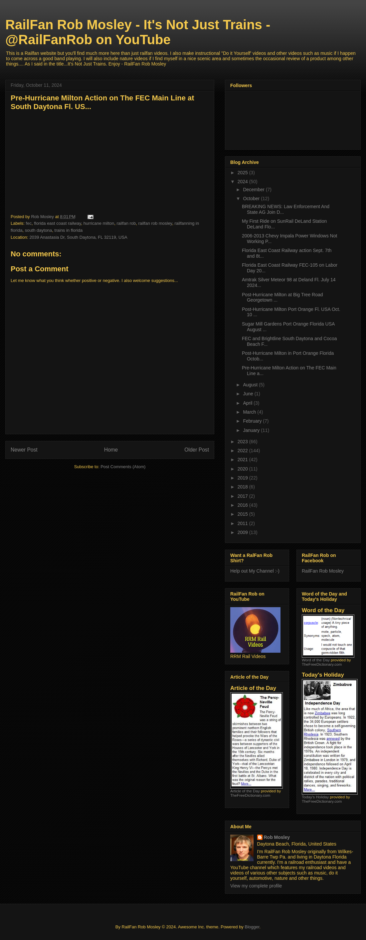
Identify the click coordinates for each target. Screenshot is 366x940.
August (251, 384)
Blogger (252, 926)
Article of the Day (245, 791)
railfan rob (126, 223)
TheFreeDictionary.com (250, 795)
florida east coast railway (57, 223)
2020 (243, 468)
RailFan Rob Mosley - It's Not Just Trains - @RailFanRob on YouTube (137, 32)
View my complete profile (256, 885)
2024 (243, 181)
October (252, 198)
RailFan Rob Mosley (323, 571)
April (248, 403)
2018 (243, 486)
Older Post (196, 450)
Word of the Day (316, 660)
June (248, 393)
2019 (243, 477)
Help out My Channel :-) (254, 571)
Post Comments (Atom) (122, 466)
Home (111, 450)
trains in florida (69, 230)
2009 (243, 532)
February (253, 421)
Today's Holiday (315, 797)
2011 (243, 523)
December (254, 189)
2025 (243, 172)
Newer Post (24, 450)
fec (29, 223)
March (250, 412)
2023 (243, 441)
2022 (243, 450)
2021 (243, 459)
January (252, 430)
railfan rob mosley (155, 223)
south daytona (38, 230)
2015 (243, 514)
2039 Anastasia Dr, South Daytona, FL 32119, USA (78, 237)
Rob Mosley (277, 837)
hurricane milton (99, 223)
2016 (243, 505)
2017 (243, 496)
